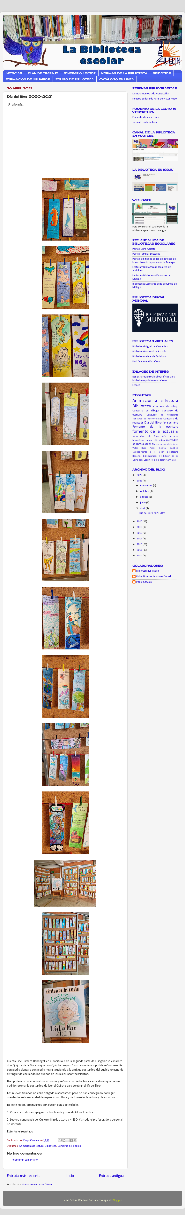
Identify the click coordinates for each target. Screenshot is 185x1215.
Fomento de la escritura (145, 117)
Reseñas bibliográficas (145, 456)
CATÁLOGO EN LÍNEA (116, 79)
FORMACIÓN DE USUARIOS (28, 79)
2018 (140, 533)
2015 (140, 550)
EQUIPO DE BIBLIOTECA (75, 79)
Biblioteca (50, 1146)
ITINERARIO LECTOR (80, 73)
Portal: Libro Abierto (144, 249)
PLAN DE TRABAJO (43, 73)
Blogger (117, 1200)
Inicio (70, 1176)
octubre (145, 491)
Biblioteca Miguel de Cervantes (150, 346)
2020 (140, 521)
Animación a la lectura (31, 1146)
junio (143, 502)
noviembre (146, 485)
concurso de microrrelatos (147, 418)
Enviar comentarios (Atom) (37, 1184)
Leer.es (136, 385)
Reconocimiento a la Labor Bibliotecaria (155, 452)
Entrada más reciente (24, 1176)
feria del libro (170, 422)
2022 (140, 475)
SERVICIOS (162, 73)
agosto (144, 497)
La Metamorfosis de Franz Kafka (150, 93)
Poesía (153, 448)
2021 (140, 480)
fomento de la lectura (144, 122)
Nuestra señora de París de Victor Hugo (154, 98)
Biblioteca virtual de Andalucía (149, 356)
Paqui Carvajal (144, 582)
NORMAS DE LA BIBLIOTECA (124, 73)
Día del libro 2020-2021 (152, 513)
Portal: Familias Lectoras (146, 253)
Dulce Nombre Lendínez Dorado (154, 576)
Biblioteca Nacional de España (149, 351)
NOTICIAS (14, 73)
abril (143, 508)
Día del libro (152, 422)
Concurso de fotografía (162, 415)
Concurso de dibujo (165, 406)
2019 (140, 527)
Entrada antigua (111, 1176)
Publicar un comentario (25, 1159)
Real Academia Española (146, 361)
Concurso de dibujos (69, 1146)
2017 (140, 538)
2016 (140, 544)
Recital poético (168, 448)
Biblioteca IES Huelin (147, 570)
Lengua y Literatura (155, 440)
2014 (140, 555)
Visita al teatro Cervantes (164, 460)
